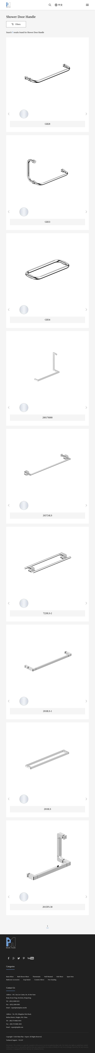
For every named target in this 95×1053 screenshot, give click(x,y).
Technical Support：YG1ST (14, 1040)
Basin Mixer (10, 977)
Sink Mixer (59, 977)
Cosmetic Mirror (39, 980)
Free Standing (52, 980)
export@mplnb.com (17, 1027)
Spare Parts (70, 977)
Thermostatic (36, 977)
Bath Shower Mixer (23, 977)
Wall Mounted (48, 977)
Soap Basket (27, 980)
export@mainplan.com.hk (19, 1008)
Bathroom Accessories (13, 980)
